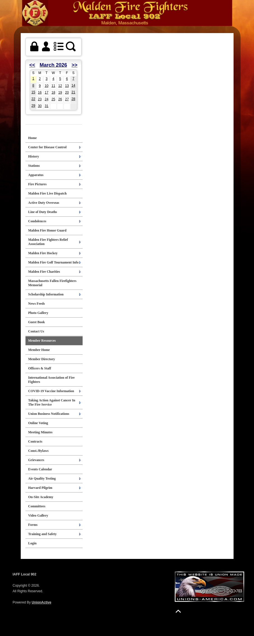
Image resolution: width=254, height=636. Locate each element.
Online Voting (38, 423)
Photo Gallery (38, 313)
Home (32, 138)
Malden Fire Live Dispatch (47, 193)
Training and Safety (42, 534)
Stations (34, 166)
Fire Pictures (37, 184)
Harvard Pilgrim (40, 488)
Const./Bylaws (38, 451)
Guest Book (36, 322)
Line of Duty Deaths (42, 212)
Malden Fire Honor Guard (47, 230)
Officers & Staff (39, 368)
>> (74, 65)
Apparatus (36, 175)
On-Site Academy (40, 497)
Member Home (39, 350)
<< (32, 65)
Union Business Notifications (48, 414)
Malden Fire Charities (44, 272)
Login (32, 543)
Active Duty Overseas (43, 203)
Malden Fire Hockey (43, 253)
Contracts (35, 441)
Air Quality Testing (42, 478)
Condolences (37, 221)
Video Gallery (38, 515)
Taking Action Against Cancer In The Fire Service (51, 402)
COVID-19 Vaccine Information (51, 391)
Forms (33, 525)
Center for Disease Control (47, 147)
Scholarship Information (46, 294)
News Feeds (36, 304)
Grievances (36, 460)
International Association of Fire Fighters (51, 380)
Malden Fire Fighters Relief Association (48, 242)
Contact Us (36, 331)
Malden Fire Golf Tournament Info (53, 262)
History (33, 156)
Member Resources (42, 341)
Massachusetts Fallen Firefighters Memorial (52, 283)
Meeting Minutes (40, 432)
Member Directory (41, 359)
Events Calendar (40, 469)
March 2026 (53, 65)
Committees (36, 506)
